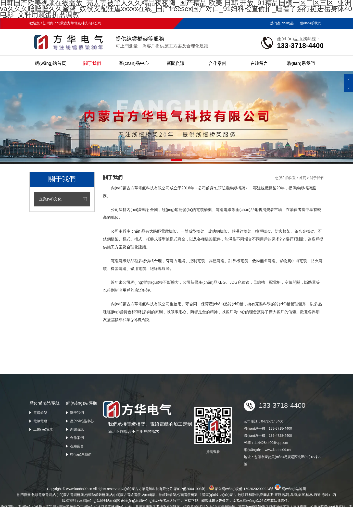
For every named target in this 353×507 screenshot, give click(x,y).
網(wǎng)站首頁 (50, 63)
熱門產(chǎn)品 (282, 23)
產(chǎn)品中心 (134, 63)
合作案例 (217, 63)
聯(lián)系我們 (310, 23)
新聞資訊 (175, 63)
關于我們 (92, 63)
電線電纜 (40, 465)
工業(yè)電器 (43, 473)
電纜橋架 (40, 457)
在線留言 (259, 63)
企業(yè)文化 (50, 199)
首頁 (302, 178)
